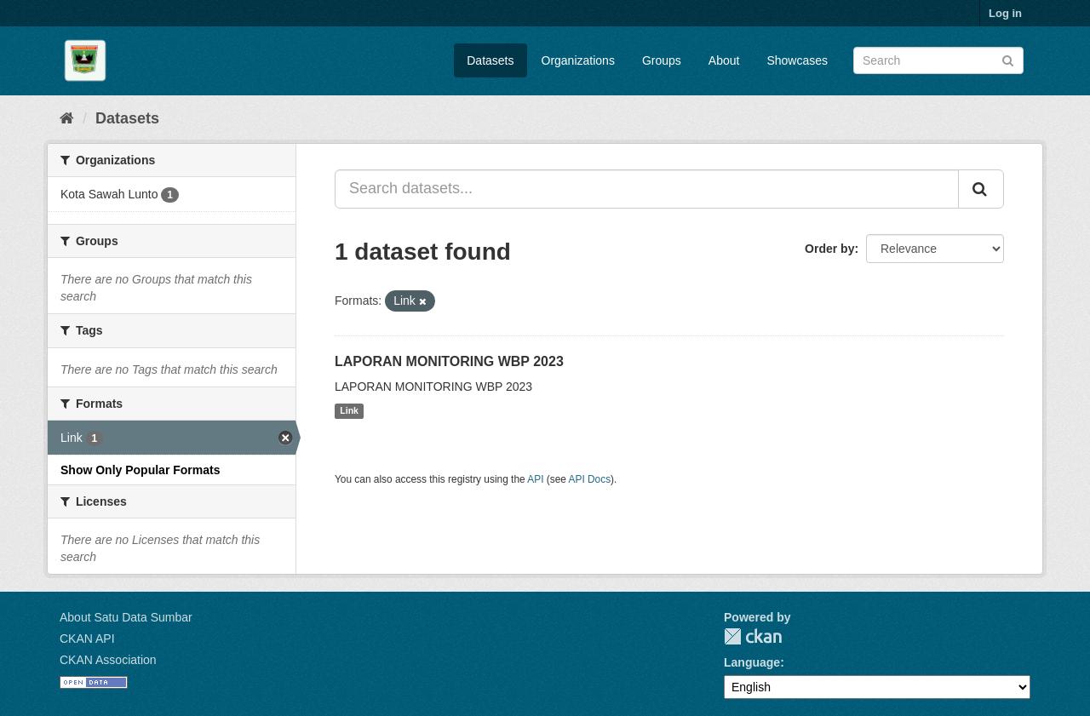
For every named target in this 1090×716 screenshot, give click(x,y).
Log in (1005, 13)
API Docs (590, 479)
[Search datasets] (938, 60)
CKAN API (87, 638)
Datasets (490, 60)
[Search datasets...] (647, 189)
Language (752, 662)
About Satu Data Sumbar (126, 617)
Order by (829, 248)
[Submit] (1008, 59)
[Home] (67, 118)
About (724, 60)
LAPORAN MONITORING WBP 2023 (449, 361)
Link (349, 411)
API (535, 479)
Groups (661, 60)
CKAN (753, 636)
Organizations (578, 60)
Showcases (797, 60)
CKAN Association (108, 660)
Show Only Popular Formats (140, 470)
